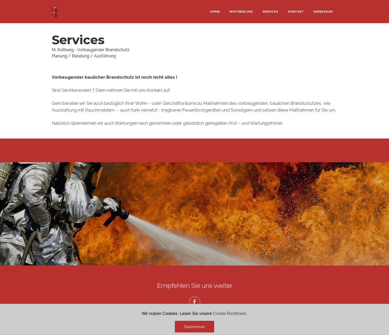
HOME (215, 11)
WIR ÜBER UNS (241, 11)
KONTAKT (296, 11)
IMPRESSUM (323, 11)
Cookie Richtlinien (229, 322)
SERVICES (270, 11)
